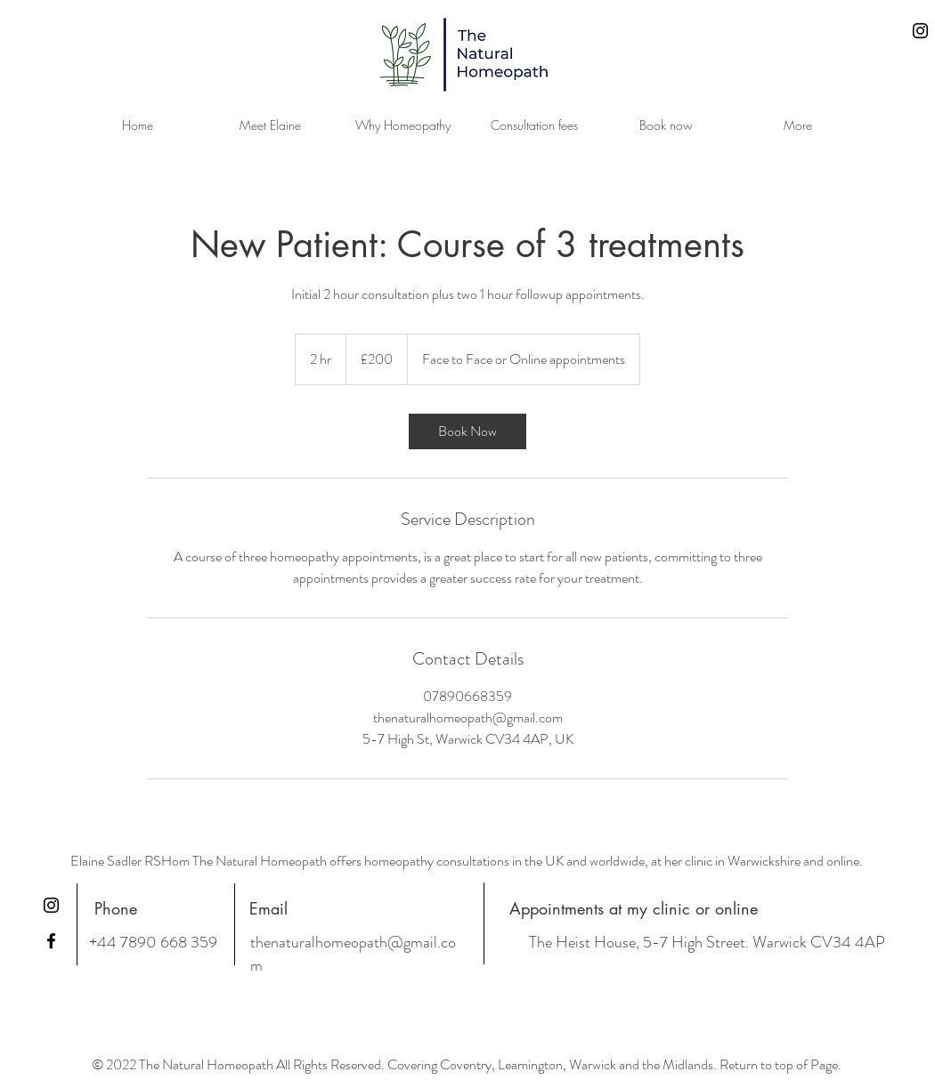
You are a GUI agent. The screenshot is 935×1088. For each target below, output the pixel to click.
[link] (467, 431)
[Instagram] (920, 30)
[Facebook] (51, 941)
